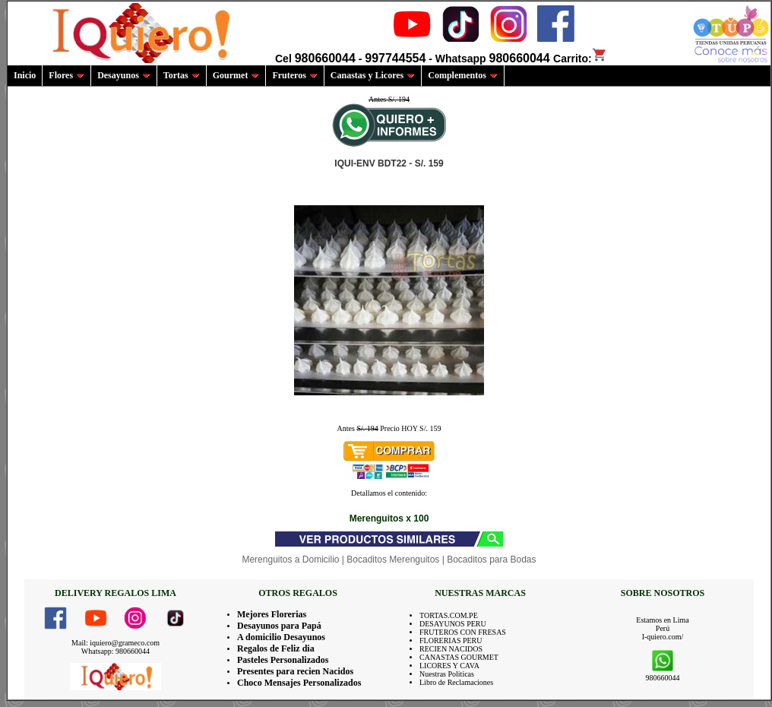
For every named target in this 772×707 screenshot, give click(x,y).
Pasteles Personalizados (282, 660)
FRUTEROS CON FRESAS (462, 632)
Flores (66, 75)
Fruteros (294, 75)
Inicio (25, 75)
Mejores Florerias (271, 614)
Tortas (181, 75)
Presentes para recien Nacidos (295, 671)
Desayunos (123, 75)
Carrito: (580, 58)
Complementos (463, 75)
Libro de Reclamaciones (456, 682)
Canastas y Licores (373, 75)
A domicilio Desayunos (281, 637)
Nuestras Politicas (446, 674)
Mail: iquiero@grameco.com (115, 643)
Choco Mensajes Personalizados (299, 682)
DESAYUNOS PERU (452, 624)
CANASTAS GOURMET (458, 657)
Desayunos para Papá (279, 625)
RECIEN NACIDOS (450, 649)
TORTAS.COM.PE (448, 615)
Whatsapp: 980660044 (115, 651)
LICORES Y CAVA (449, 665)
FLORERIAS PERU (450, 640)
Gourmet (236, 75)
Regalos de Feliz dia (276, 648)
